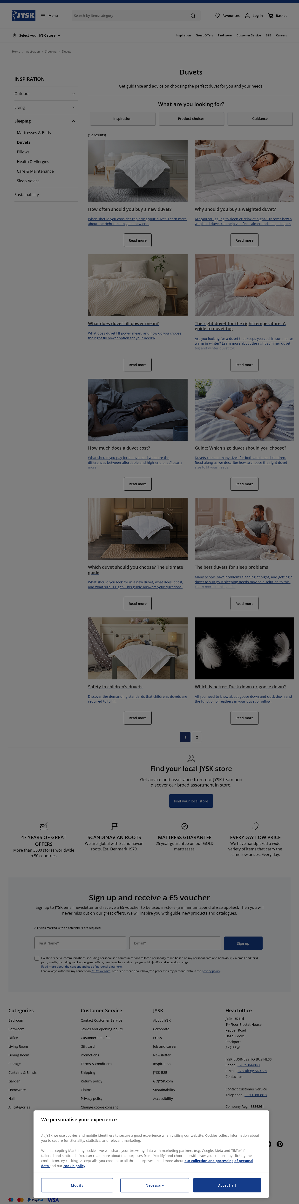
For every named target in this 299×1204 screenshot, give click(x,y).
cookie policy (74, 1165)
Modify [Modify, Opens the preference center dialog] (77, 1185)
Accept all (227, 1185)
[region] (151, 1154)
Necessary (155, 1185)
